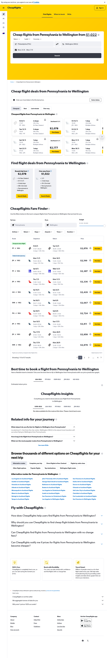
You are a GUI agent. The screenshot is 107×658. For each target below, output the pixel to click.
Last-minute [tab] (35, 108)
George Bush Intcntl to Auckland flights (55, 531)
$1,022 (91, 35)
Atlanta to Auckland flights (21, 537)
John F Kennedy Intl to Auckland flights (55, 529)
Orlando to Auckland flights (82, 537)
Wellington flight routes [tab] (68, 518)
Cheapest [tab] (16, 108)
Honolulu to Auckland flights (21, 534)
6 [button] (97, 358)
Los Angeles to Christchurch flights (53, 540)
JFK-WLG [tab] (67, 379)
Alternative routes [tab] (19, 513)
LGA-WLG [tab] (38, 379)
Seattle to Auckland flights (20, 531)
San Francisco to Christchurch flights (54, 546)
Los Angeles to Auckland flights (22, 529)
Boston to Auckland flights (51, 537)
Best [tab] (25, 108)
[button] (104, 2)
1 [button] (80, 358)
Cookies (36, 2)
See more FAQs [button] (43, 495)
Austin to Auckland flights (51, 543)
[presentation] (98, 35)
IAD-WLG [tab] (76, 379)
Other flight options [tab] (19, 518)
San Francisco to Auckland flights (84, 529)
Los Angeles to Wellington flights (53, 549)
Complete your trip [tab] (35, 513)
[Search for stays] (3, 19)
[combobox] (17, 39)
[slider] (104, 226)
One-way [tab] (46, 108)
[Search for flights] (3, 14)
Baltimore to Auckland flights (52, 534)
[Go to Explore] (3, 27)
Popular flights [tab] (35, 518)
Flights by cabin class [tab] (78, 513)
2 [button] (84, 358)
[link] (22, 196)
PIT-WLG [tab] (47, 379)
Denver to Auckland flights (82, 534)
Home (12, 82)
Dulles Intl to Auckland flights (83, 531)
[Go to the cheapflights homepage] (15, 8)
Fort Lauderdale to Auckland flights (85, 546)
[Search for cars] (3, 23)
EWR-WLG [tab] (57, 379)
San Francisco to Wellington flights (84, 549)
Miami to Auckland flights (20, 543)
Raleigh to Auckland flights (21, 546)
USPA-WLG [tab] (38, 456)
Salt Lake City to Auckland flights (84, 540)
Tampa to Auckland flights (20, 549)
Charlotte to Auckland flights (82, 543)
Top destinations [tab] (50, 518)
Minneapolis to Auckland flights (22, 540)
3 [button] (88, 358)
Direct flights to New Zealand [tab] (56, 513)
